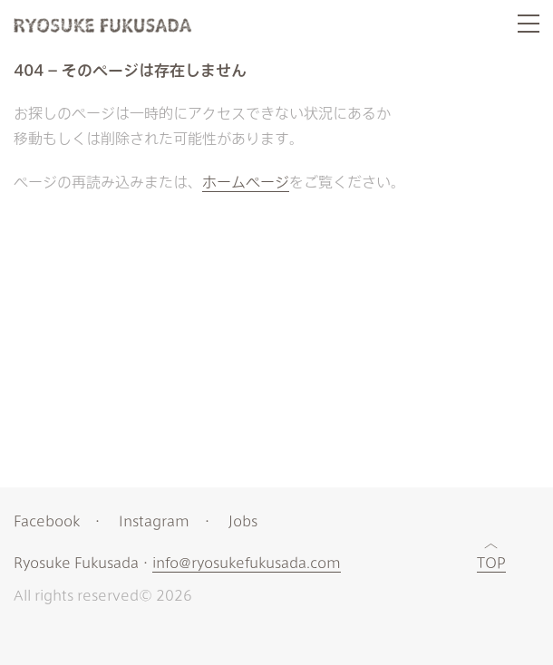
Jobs (242, 520)
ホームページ (245, 181)
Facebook (47, 520)
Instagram (154, 520)
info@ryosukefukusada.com (246, 563)
